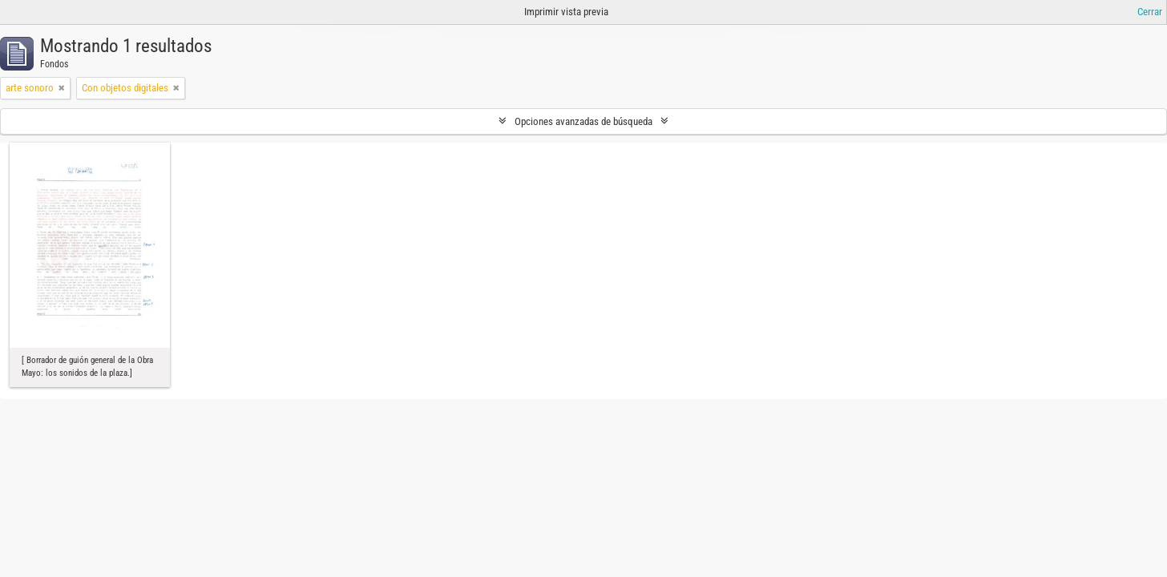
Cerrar (1149, 12)
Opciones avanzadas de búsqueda (583, 121)
